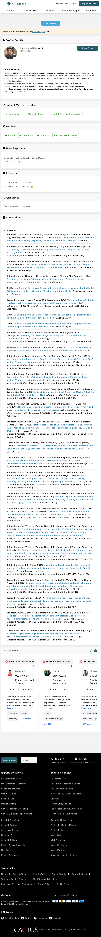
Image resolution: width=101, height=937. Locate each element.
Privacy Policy (44, 884)
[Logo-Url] (16, 3)
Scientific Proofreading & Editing (65, 783)
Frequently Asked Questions (62, 762)
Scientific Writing (9, 825)
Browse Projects (79, 874)
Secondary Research (10, 830)
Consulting (26, 135)
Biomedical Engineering (61, 820)
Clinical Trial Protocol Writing (63, 825)
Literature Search (9, 835)
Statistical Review (9, 793)
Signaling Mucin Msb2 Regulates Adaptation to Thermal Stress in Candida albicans (49, 349)
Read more (11, 708)
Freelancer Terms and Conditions (16, 884)
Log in (74, 3)
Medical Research (9, 855)
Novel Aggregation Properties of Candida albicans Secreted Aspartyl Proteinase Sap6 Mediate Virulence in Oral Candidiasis (47, 377)
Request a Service (89, 4)
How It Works (39, 874)
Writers (10, 10)
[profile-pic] (10, 673)
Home (4, 874)
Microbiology (13, 114)
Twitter (26, 918)
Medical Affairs (57, 835)
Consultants (51, 10)
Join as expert (61, 3)
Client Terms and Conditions (45, 879)
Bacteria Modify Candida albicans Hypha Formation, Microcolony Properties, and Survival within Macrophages (50, 239)
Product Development (65, 135)
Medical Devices (58, 778)
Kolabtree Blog (10, 918)
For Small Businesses (11, 778)
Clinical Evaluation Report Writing (16, 813)
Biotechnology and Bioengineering (66, 793)
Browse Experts (59, 874)
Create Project (87, 48)
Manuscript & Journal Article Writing (67, 808)
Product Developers (71, 10)
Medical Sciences (58, 845)
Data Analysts (30, 10)
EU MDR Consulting (10, 820)
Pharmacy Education (17, 713)
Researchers (91, 10)
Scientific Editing (9, 840)
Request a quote (38, 32)
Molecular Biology (35, 114)
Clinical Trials (56, 830)
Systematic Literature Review (63, 855)
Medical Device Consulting (13, 845)
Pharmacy (13, 718)
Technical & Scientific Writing (63, 813)
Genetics (54, 798)
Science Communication (61, 788)
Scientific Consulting (10, 788)
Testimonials (7, 879)
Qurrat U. (58, 671)
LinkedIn (55, 918)
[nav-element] (91, 650)
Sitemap (22, 879)
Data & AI (43, 135)
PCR (48, 713)
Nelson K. (20, 671)
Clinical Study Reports (60, 803)
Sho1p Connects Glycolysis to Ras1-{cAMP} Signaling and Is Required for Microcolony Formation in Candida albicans (48, 266)
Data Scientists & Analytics (13, 783)
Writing (10, 135)
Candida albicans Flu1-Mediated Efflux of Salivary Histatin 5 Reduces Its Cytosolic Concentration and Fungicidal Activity (49, 460)
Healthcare (6, 850)
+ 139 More (86, 724)
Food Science (7, 798)
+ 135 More (49, 724)
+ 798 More (26, 718)
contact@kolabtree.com (84, 762)
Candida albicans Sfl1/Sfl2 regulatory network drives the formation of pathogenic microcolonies (50, 301)
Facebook (40, 918)
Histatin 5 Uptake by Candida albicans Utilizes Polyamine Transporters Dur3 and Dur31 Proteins (48, 513)
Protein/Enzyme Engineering (65, 114)
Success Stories (20, 874)
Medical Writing (8, 803)
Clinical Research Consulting (14, 808)
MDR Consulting (57, 840)
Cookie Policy (62, 884)
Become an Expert (29, 760)
